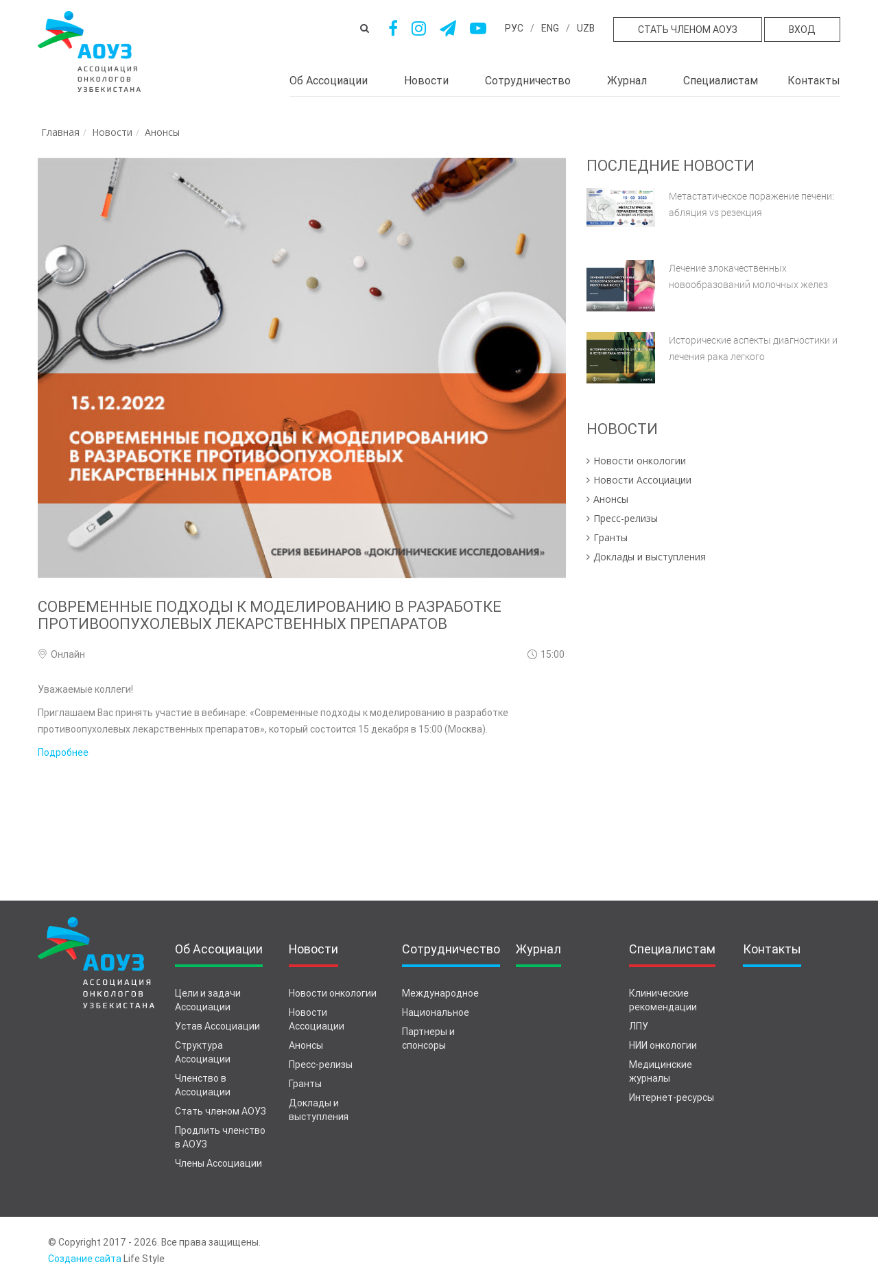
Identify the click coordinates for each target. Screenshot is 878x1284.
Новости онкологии (333, 993)
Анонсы (162, 132)
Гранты (305, 1083)
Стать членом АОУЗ (687, 29)
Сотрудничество (528, 80)
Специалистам (720, 80)
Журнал (627, 80)
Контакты (813, 80)
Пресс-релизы (321, 1064)
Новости (426, 80)
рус (514, 28)
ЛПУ (638, 1026)
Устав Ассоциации (217, 1026)
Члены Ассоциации (218, 1163)
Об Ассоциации (328, 80)
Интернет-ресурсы (671, 1097)
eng (550, 28)
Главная (60, 132)
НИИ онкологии (663, 1045)
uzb (586, 28)
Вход (802, 29)
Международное (440, 993)
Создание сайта (84, 1258)
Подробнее (63, 752)
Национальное (435, 1012)
